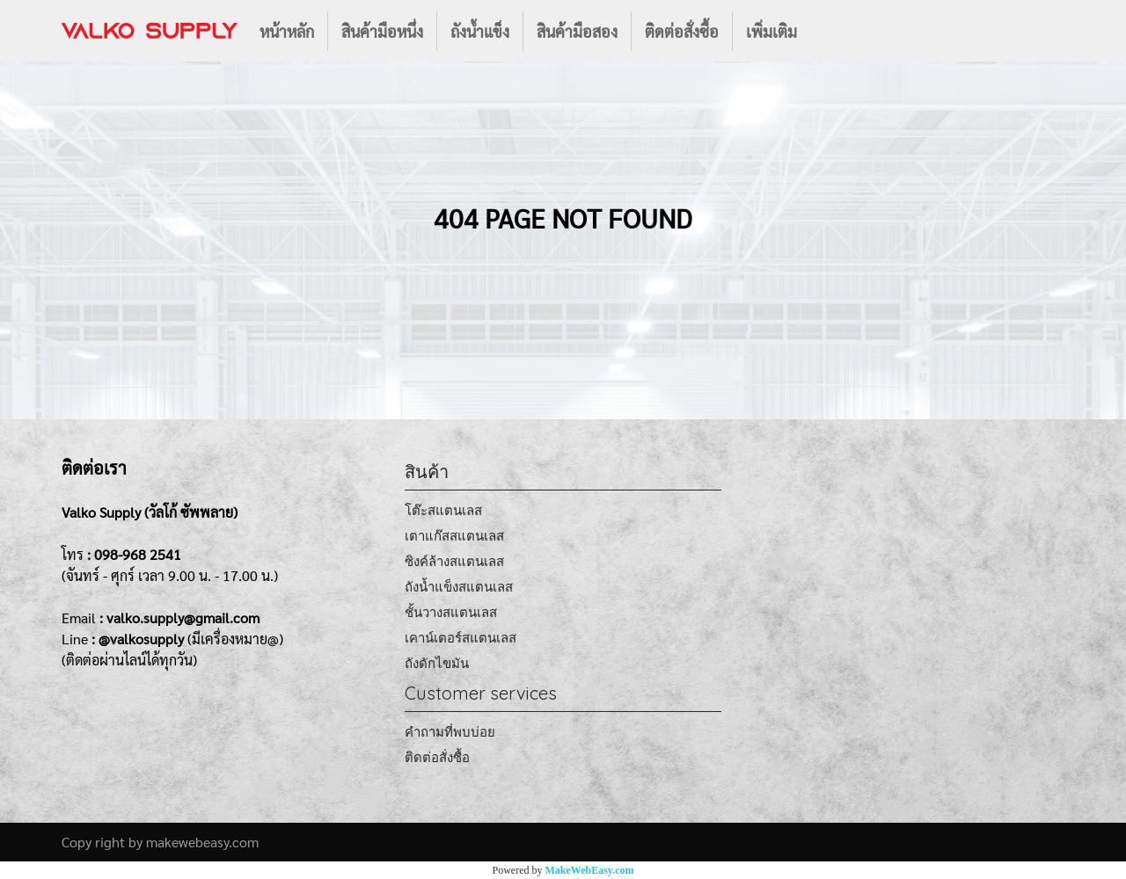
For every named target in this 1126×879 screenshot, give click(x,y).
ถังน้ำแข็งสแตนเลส (459, 586)
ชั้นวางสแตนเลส (451, 612)
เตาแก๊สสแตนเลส (454, 535)
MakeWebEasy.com (589, 870)
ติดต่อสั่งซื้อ (682, 31)
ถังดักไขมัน (437, 663)
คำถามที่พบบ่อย (450, 731)
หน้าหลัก (287, 31)
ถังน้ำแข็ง (479, 31)
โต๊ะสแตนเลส (443, 510)
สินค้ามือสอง (577, 31)
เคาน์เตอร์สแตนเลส (460, 637)
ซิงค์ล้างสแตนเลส (454, 561)
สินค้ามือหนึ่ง (382, 31)
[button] (826, 31)
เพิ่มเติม (771, 31)
